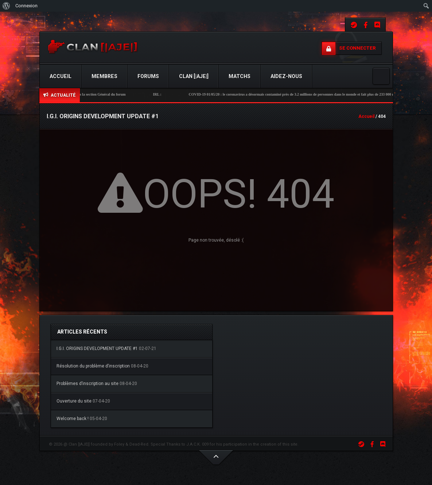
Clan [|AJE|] (194, 76)
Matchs (239, 76)
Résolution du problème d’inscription (93, 366)
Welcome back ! (73, 418)
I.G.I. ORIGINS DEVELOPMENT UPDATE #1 (97, 348)
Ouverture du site (74, 401)
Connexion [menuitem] (26, 5)
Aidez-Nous (286, 76)
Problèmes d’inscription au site (87, 383)
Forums (148, 76)
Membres (104, 76)
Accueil (60, 76)
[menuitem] (6, 6)
